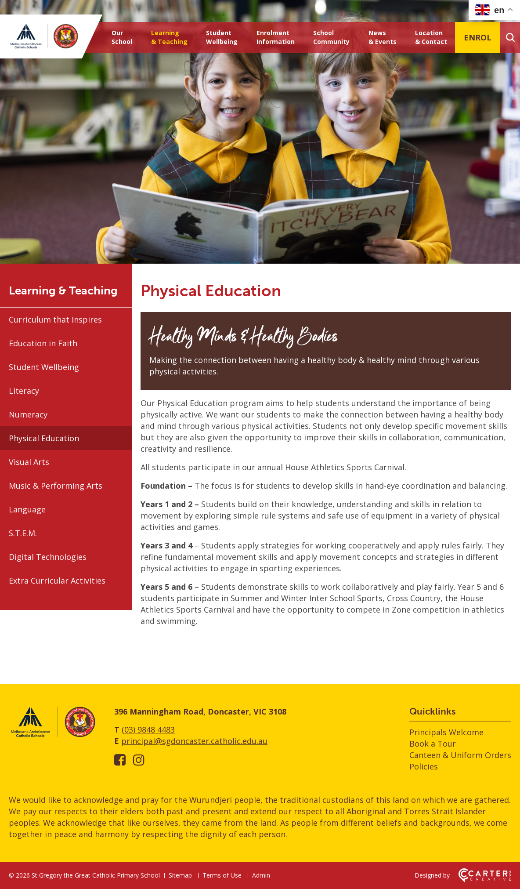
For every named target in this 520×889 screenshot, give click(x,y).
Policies (423, 766)
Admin (261, 875)
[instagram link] (138, 760)
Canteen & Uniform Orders (460, 755)
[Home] (53, 735)
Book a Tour (432, 743)
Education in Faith (43, 343)
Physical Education (44, 438)
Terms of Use (222, 875)
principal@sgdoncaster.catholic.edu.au (194, 741)
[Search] (510, 37)
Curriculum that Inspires (55, 319)
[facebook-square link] (120, 760)
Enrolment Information (275, 37)
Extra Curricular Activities (57, 580)
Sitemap (180, 875)
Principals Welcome (446, 732)
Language (27, 509)
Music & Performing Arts (55, 485)
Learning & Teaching (169, 37)
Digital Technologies (48, 557)
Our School (122, 37)
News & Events (382, 37)
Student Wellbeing (222, 37)
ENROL (477, 37)
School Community (331, 37)
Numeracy (28, 414)
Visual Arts (29, 462)
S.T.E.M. (23, 533)
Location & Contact (431, 37)
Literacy (24, 390)
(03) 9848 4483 (148, 729)
